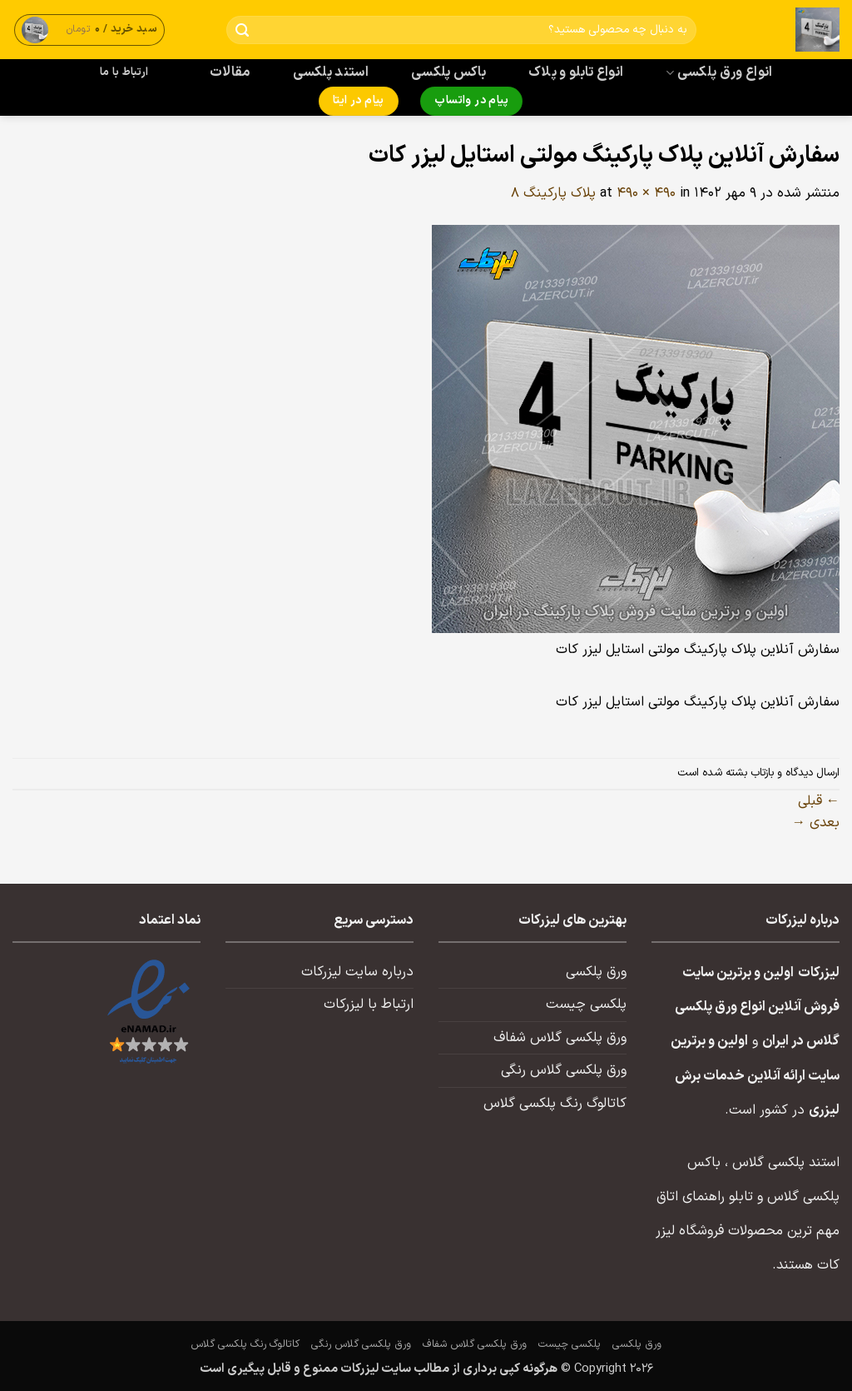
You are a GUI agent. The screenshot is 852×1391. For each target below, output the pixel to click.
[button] (90, 29)
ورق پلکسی (596, 972)
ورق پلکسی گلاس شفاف (560, 1038)
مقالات (230, 72)
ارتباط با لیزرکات (369, 1005)
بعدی (816, 823)
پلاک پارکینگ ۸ (553, 193)
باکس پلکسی (448, 72)
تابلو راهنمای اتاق (704, 1197)
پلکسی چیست (586, 1005)
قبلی (819, 801)
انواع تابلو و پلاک (576, 72)
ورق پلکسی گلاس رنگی (564, 1070)
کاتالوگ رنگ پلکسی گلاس (555, 1104)
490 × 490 (646, 193)
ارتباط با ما (124, 72)
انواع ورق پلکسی (719, 72)
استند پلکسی (331, 72)
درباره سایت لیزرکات (357, 972)
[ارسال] (242, 30)
